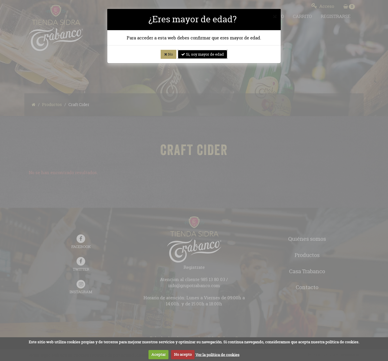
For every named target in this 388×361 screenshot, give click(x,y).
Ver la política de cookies (217, 354)
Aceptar (158, 354)
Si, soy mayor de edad (202, 54)
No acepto (183, 354)
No (168, 54)
